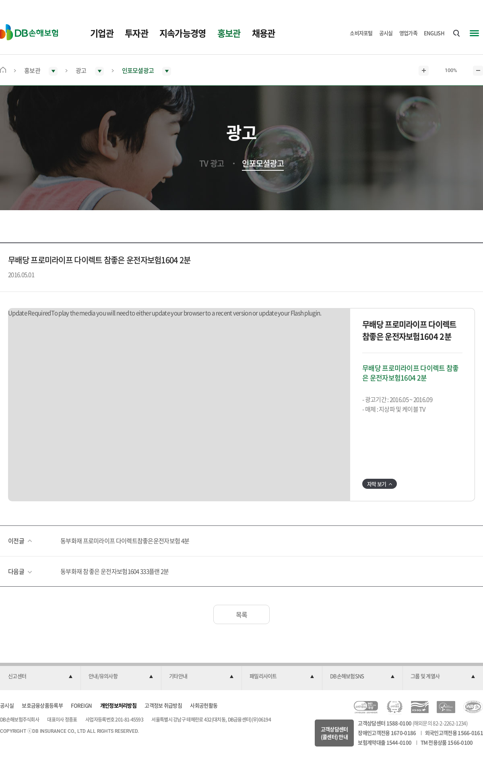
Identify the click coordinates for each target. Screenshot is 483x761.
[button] (40, 676)
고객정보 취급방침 (163, 705)
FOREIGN (81, 705)
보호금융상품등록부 (42, 705)
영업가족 (408, 33)
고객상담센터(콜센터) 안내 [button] (334, 733)
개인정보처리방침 (118, 705)
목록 (242, 614)
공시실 (386, 33)
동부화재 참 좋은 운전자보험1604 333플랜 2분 (114, 571)
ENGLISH (434, 33)
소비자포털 (361, 33)
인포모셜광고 (263, 163)
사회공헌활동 (203, 705)
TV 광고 (211, 163)
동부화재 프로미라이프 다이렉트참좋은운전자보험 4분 (124, 540)
